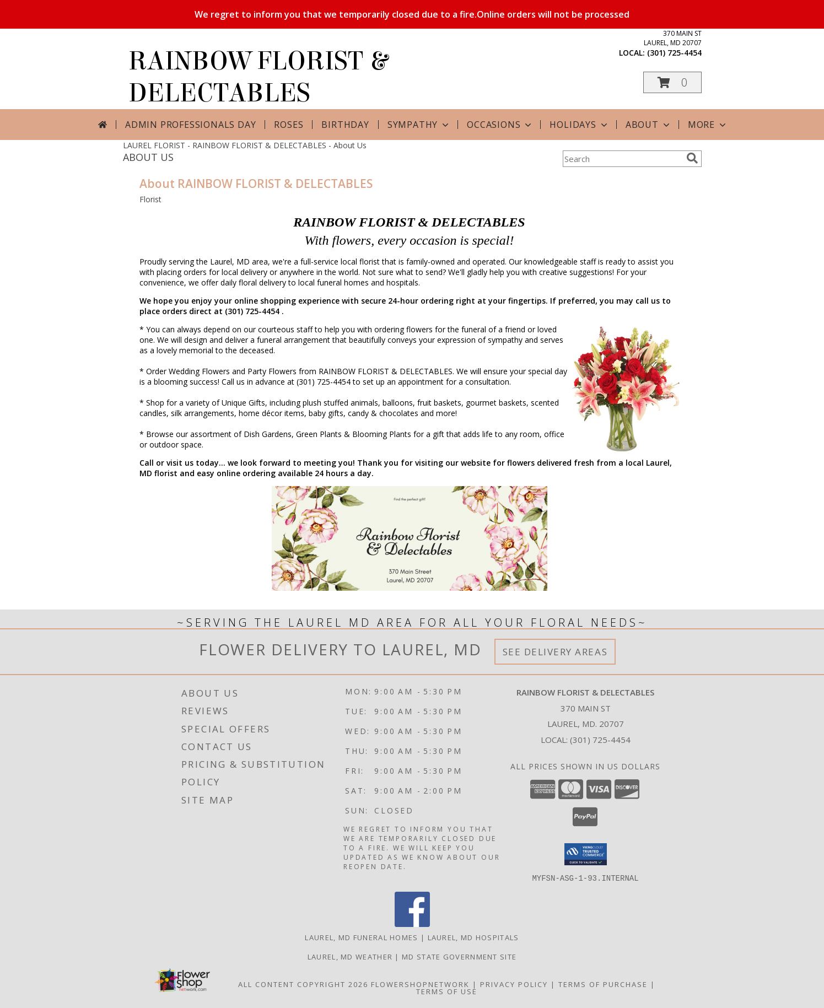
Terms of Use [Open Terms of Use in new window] (446, 991)
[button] (672, 82)
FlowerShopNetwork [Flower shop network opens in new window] (420, 984)
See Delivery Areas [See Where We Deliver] (555, 651)
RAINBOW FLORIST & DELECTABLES (257, 77)
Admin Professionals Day (190, 124)
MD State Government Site (459, 956)
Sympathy (419, 124)
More (708, 124)
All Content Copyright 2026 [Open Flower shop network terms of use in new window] (303, 984)
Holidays (579, 124)
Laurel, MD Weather (350, 956)
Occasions (500, 124)
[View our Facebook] (412, 923)
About (649, 124)
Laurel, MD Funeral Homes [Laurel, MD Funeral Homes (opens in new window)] (361, 937)
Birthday (345, 124)
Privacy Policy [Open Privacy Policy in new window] (514, 984)
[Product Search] (622, 158)
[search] (692, 158)
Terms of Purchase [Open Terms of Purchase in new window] (603, 984)
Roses (288, 124)
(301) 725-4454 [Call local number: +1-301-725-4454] (674, 52)
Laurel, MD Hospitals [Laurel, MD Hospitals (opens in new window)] (473, 937)
